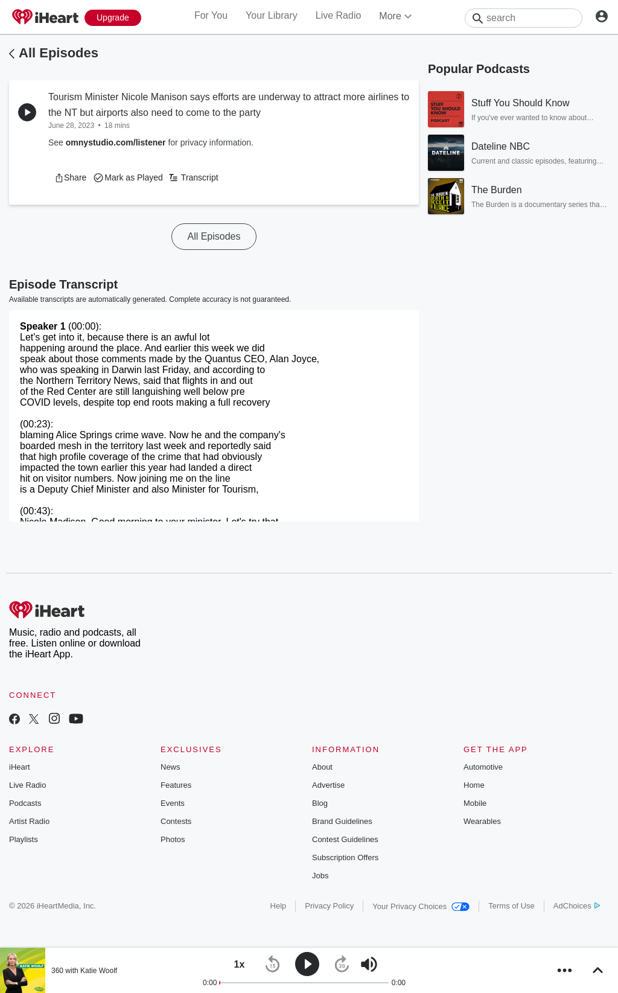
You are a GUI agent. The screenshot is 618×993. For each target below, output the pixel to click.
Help (278, 905)
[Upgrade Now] (112, 18)
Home (474, 785)
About (322, 766)
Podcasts (25, 803)
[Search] (523, 18)
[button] (70, 177)
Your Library (272, 15)
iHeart (19, 766)
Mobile (475, 803)
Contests (176, 821)
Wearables (482, 821)
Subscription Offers (345, 857)
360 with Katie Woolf (84, 970)
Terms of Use (511, 905)
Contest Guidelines (345, 839)
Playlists (23, 839)
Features (176, 785)
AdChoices (576, 905)
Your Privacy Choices (421, 906)
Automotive (483, 766)
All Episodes (58, 52)
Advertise (328, 785)
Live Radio (339, 15)
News (170, 766)
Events (173, 803)
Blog (320, 803)
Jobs (320, 875)
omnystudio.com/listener (116, 142)
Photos (173, 839)
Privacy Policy (329, 905)
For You (211, 15)
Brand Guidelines (342, 821)
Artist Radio (29, 821)
